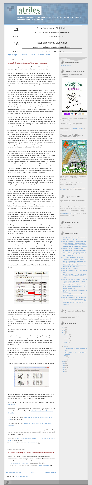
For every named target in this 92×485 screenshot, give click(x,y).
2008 (63, 371)
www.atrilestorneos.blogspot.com (17, 463)
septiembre (67, 340)
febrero (66, 358)
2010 (63, 367)
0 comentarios (45, 465)
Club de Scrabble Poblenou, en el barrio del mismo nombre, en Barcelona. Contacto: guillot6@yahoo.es (74, 253)
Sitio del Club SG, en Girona (70, 268)
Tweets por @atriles (65, 65)
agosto (66, 342)
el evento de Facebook (77, 128)
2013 (63, 361)
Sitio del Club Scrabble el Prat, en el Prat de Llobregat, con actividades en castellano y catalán (74, 275)
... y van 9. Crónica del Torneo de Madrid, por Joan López (27, 63)
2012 (63, 363)
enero (65, 360)
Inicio (32, 472)
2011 (63, 365)
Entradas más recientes (13, 472)
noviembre (67, 337)
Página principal (12, 55)
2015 (63, 331)
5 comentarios (33, 442)
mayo (65, 346)
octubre (66, 338)
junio (65, 344)
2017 (63, 327)
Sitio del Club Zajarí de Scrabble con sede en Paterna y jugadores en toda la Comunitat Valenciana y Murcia (75, 281)
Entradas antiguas (50, 472)
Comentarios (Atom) (21, 476)
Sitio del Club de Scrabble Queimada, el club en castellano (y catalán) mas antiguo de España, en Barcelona (75, 286)
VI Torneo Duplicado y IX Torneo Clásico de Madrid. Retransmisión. (31, 453)
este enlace (11, 404)
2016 (63, 329)
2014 (63, 333)
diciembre (66, 334)
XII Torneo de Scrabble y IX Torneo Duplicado (36, 55)
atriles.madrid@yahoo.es (67, 213)
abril (65, 356)
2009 (63, 369)
